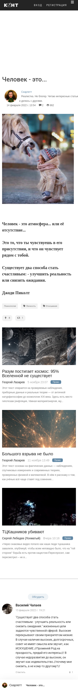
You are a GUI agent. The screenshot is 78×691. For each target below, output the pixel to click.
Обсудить (38, 596)
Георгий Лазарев (13, 382)
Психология (10, 306)
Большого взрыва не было (27, 454)
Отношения (50, 306)
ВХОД (38, 5)
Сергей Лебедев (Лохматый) (21, 538)
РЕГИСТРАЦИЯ (56, 5)
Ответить (20, 672)
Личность (29, 306)
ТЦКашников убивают (23, 532)
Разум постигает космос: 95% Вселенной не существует (30, 373)
